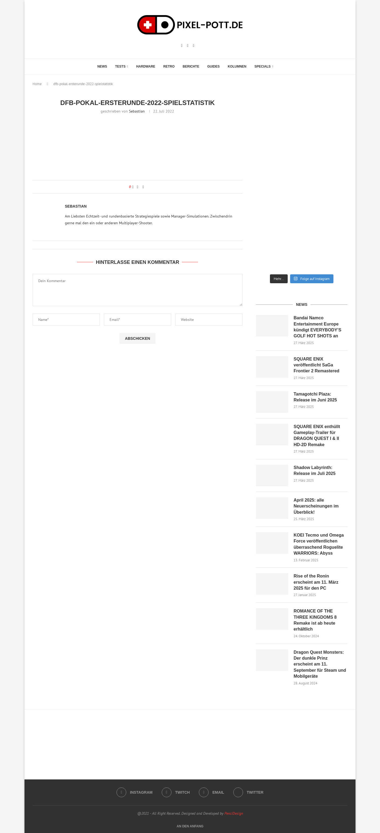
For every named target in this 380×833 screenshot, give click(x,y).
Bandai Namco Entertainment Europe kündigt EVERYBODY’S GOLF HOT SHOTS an (317, 327)
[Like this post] (132, 186)
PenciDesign (233, 813)
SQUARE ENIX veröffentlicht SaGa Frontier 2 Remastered (316, 365)
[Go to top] (190, 826)
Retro (169, 66)
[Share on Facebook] (137, 186)
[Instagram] (181, 46)
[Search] (280, 66)
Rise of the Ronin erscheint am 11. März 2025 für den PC (316, 582)
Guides (213, 66)
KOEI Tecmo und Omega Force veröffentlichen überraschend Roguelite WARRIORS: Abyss (319, 544)
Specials (263, 66)
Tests (120, 66)
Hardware (145, 66)
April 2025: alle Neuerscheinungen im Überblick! (316, 506)
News (102, 66)
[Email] (193, 46)
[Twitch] (187, 46)
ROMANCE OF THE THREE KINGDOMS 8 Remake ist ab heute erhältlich (315, 620)
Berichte (191, 66)
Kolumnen (237, 66)
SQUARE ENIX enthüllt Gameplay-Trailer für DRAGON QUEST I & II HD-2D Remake (317, 435)
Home (37, 84)
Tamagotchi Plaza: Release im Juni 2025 (315, 397)
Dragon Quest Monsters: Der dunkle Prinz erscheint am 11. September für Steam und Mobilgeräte (320, 664)
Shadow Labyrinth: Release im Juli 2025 (315, 470)
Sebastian (137, 111)
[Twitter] (248, 792)
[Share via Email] (143, 186)
